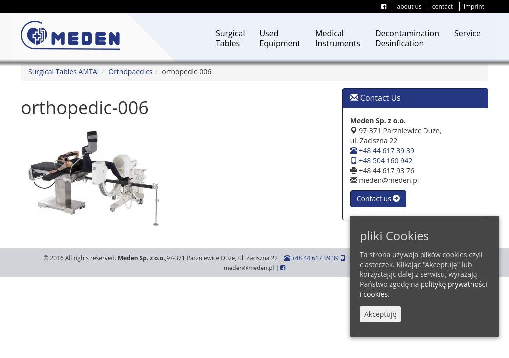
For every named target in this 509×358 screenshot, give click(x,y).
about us (409, 6)
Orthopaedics (130, 71)
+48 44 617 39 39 (382, 150)
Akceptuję (380, 314)
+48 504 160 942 (381, 160)
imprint (474, 6)
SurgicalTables (230, 38)
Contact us (378, 198)
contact (442, 6)
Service (467, 33)
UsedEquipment (279, 38)
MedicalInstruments (337, 38)
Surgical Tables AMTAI (63, 71)
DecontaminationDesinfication (407, 38)
